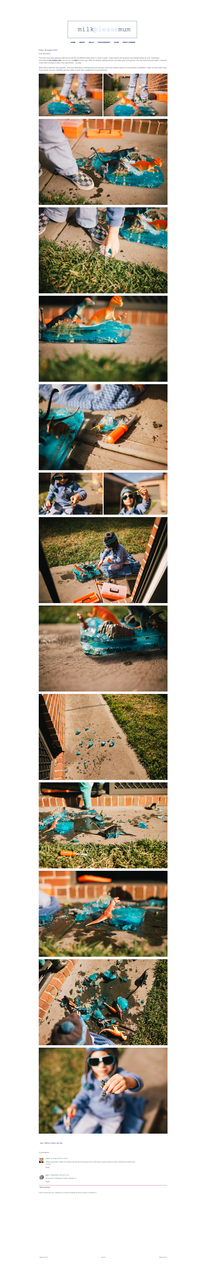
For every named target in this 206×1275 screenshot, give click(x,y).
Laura (48, 1158)
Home (103, 1257)
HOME (73, 42)
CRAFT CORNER (129, 42)
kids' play (59, 1143)
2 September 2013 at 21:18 (59, 1175)
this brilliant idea (55, 60)
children (53, 1143)
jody (47, 1175)
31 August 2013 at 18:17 (59, 1158)
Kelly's (76, 60)
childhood (47, 1143)
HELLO (91, 42)
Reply (48, 1167)
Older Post (163, 1257)
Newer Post (43, 1257)
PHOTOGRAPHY (104, 42)
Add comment (45, 1187)
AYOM (116, 42)
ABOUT (82, 42)
